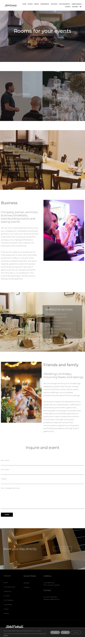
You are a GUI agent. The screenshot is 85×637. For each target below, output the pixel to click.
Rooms (30, 4)
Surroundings (76, 4)
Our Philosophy (8, 600)
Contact (67, 7)
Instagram (27, 587)
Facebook (26, 583)
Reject (65, 632)
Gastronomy (44, 4)
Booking (75, 7)
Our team (54, 4)
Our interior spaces (9, 587)
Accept (55, 632)
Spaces (36, 4)
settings (6, 635)
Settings (75, 632)
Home (24, 4)
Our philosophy (64, 4)
